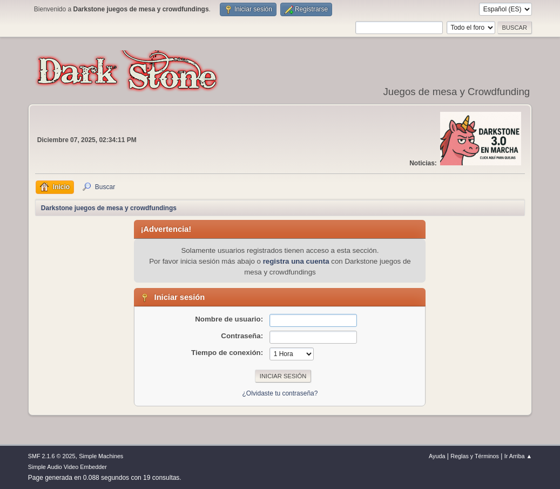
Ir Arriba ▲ (518, 456)
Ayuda (437, 456)
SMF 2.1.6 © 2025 (52, 456)
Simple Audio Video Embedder (67, 467)
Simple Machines (101, 456)
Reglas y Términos (474, 456)
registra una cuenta (296, 261)
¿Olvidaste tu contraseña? (280, 393)
